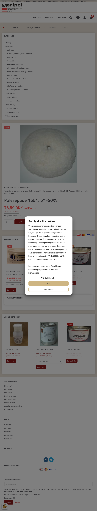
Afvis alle (48, 289)
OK (48, 283)
